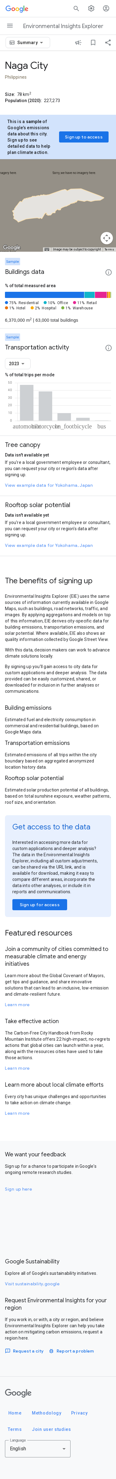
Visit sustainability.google (32, 1284)
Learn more (17, 1004)
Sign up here (18, 1189)
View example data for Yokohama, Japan (49, 485)
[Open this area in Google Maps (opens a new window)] (12, 248)
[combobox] (31, 42)
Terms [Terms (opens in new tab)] (109, 249)
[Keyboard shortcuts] (47, 249)
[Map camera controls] (107, 238)
